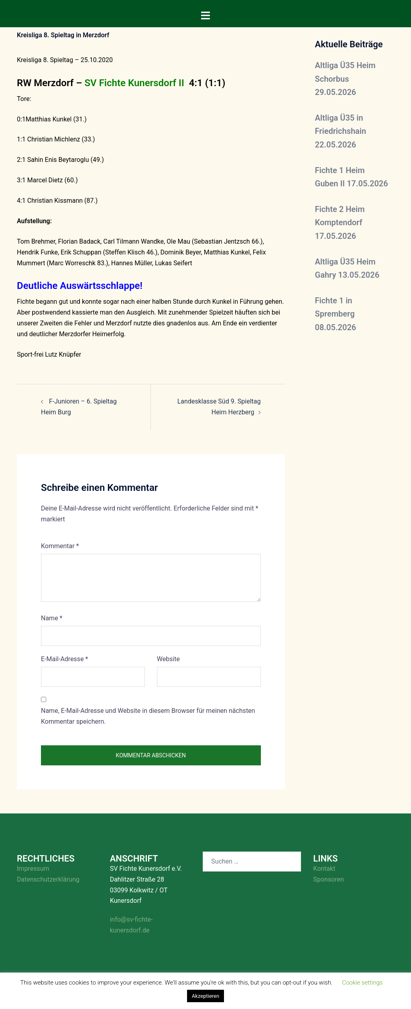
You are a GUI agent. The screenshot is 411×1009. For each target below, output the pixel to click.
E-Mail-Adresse (64, 659)
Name (52, 618)
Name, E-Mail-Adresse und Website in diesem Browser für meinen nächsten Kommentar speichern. (148, 716)
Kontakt (324, 868)
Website (168, 659)
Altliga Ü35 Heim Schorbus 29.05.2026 (345, 79)
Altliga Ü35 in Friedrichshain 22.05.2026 (340, 131)
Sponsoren (328, 879)
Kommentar (60, 546)
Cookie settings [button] (362, 982)
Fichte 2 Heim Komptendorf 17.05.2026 (340, 222)
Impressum (33, 868)
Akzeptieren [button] (205, 996)
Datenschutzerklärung (48, 879)
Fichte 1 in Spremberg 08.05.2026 (335, 314)
